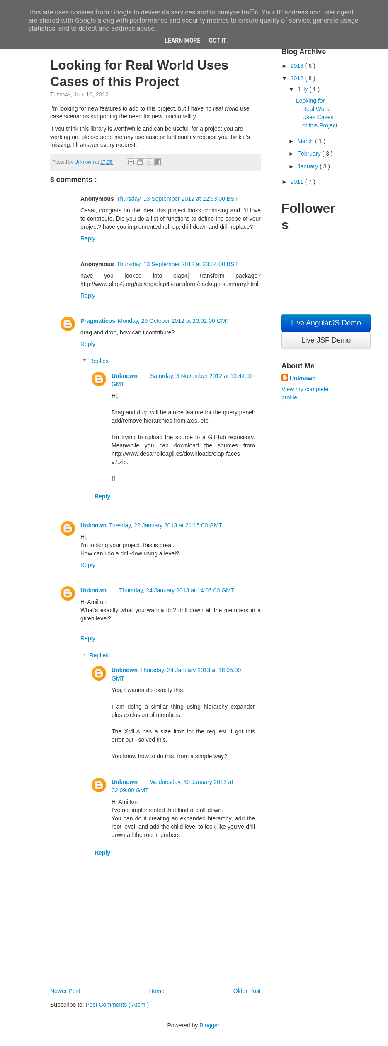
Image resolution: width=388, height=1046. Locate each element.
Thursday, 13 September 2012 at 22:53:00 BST (177, 198)
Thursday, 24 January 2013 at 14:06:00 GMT (176, 590)
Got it (217, 40)
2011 (298, 181)
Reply (87, 238)
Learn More (182, 40)
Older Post (247, 991)
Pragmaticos (97, 320)
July (303, 89)
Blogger (209, 1025)
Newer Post (65, 991)
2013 (298, 66)
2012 (298, 78)
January (308, 166)
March (306, 141)
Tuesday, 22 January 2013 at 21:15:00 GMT (165, 525)
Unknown (125, 376)
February (309, 153)
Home (156, 991)
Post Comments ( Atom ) (117, 1004)
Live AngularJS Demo (326, 323)
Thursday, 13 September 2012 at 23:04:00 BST (177, 264)
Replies (99, 361)
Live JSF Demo (326, 340)
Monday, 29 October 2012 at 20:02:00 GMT (174, 320)
